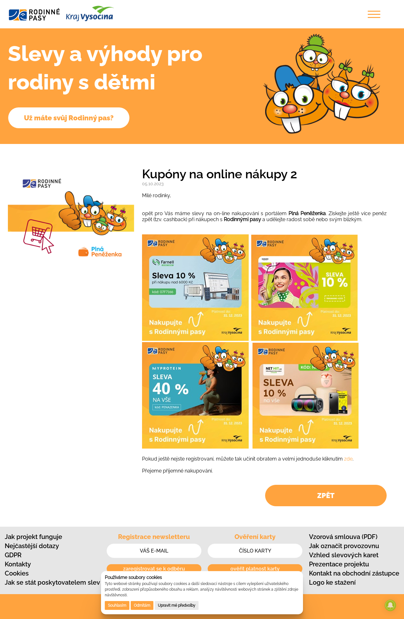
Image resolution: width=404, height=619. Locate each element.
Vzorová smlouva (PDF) (343, 537)
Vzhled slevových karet (343, 555)
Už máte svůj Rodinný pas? (69, 118)
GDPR (13, 555)
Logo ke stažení (332, 582)
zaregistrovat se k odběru (154, 569)
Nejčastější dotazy (32, 546)
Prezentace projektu (339, 564)
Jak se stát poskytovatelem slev (52, 582)
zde (348, 459)
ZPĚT (326, 495)
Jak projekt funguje (33, 537)
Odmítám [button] (142, 605)
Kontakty (18, 564)
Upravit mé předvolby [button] (176, 605)
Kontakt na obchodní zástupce (354, 573)
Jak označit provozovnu (344, 546)
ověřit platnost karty (255, 569)
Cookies (17, 573)
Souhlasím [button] (117, 605)
